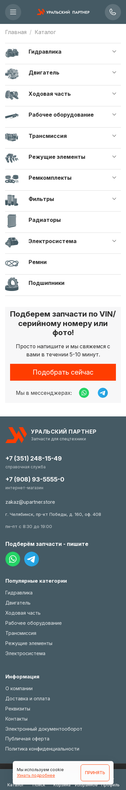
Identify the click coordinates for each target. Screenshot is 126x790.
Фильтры (41, 199)
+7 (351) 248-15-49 (33, 458)
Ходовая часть (50, 93)
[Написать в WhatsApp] (84, 392)
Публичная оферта (27, 738)
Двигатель (44, 72)
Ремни (38, 262)
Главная (16, 32)
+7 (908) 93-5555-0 (34, 479)
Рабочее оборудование (61, 114)
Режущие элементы (57, 156)
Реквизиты (17, 708)
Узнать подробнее (36, 775)
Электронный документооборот (43, 729)
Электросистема (53, 241)
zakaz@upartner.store (30, 502)
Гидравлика (45, 51)
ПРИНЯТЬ (95, 772)
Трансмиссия (48, 136)
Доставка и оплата (27, 698)
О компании (19, 688)
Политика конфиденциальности (42, 749)
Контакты (16, 719)
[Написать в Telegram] (102, 392)
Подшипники (47, 283)
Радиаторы (45, 219)
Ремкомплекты (50, 177)
